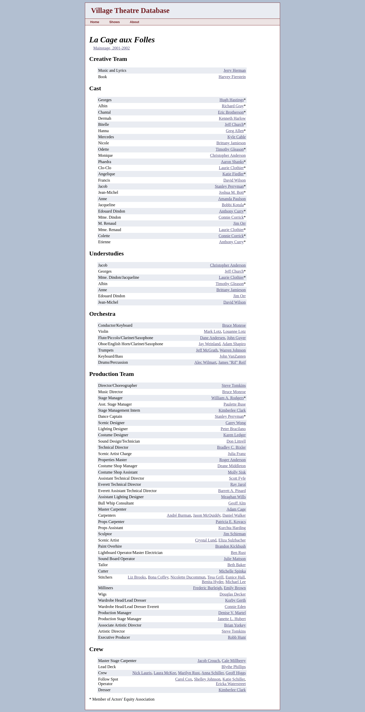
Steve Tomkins (234, 385)
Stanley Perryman (229, 186)
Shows (114, 22)
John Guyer (236, 338)
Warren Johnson (233, 350)
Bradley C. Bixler (231, 447)
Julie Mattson (235, 559)
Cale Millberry (234, 660)
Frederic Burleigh (207, 588)
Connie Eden (235, 606)
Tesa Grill (215, 577)
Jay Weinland (210, 344)
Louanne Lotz (234, 331)
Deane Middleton (231, 466)
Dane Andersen (212, 338)
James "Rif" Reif (232, 362)
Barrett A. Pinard (232, 491)
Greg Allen (235, 131)
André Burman (179, 515)
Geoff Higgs (236, 673)
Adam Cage (236, 509)
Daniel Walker (234, 515)
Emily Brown (235, 588)
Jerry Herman (235, 70)
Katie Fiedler (233, 174)
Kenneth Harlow (232, 118)
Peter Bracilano (233, 429)
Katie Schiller (234, 679)
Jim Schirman (234, 534)
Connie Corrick (231, 217)
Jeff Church (234, 124)
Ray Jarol (238, 484)
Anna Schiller (213, 673)
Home (94, 22)
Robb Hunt (237, 637)
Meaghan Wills (233, 497)
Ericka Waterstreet (231, 684)
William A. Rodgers (227, 398)
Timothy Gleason (230, 149)
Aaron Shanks (232, 162)
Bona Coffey (158, 577)
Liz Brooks (137, 577)
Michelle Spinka (232, 571)
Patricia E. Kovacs (231, 521)
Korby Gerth (235, 600)
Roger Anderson (232, 460)
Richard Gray (233, 106)
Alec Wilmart (205, 362)
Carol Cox (183, 679)
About (134, 22)
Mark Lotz (212, 331)
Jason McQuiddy (207, 515)
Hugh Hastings (232, 100)
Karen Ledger (234, 435)
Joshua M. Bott (231, 192)
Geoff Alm (237, 503)
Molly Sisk (237, 472)
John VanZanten (233, 356)
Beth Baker (236, 565)
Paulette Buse (235, 404)
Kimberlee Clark (232, 410)
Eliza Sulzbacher (232, 540)
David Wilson (234, 180)
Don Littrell (236, 441)
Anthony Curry (231, 211)
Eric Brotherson (231, 112)
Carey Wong (236, 423)
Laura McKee (165, 673)
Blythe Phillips (234, 667)
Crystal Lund (205, 540)
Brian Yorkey (235, 625)
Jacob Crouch (208, 660)
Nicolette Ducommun (187, 577)
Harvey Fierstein (232, 77)
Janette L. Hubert (232, 619)
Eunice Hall (235, 577)
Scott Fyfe (237, 478)
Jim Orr (239, 223)
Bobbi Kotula (233, 205)
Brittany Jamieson (231, 143)
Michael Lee (235, 582)
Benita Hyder (212, 582)
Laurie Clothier (231, 168)
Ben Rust (238, 552)
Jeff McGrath (206, 350)
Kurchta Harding (232, 528)
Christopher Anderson (228, 155)
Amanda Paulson (232, 199)
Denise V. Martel (232, 613)
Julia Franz (237, 453)
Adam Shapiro (234, 344)
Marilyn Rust (189, 673)
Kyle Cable (236, 137)
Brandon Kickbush (230, 546)
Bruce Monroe (234, 325)
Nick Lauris (142, 673)
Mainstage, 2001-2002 (111, 48)
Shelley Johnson (207, 679)
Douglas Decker (233, 594)
